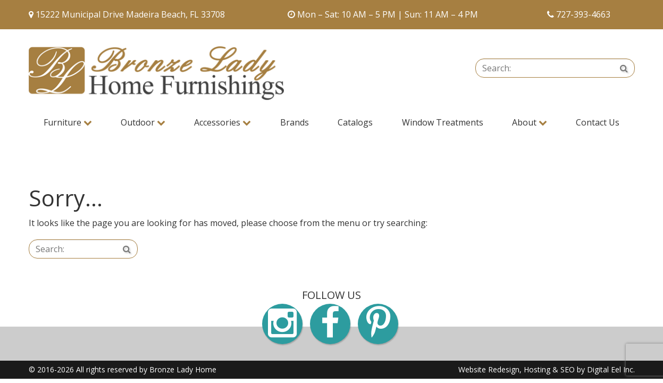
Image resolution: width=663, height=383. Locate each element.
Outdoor (143, 122)
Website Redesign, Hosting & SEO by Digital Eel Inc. (546, 369)
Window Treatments (442, 122)
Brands (294, 122)
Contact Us (597, 122)
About (529, 122)
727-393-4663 (583, 14)
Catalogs (355, 122)
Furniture (68, 122)
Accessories (222, 122)
